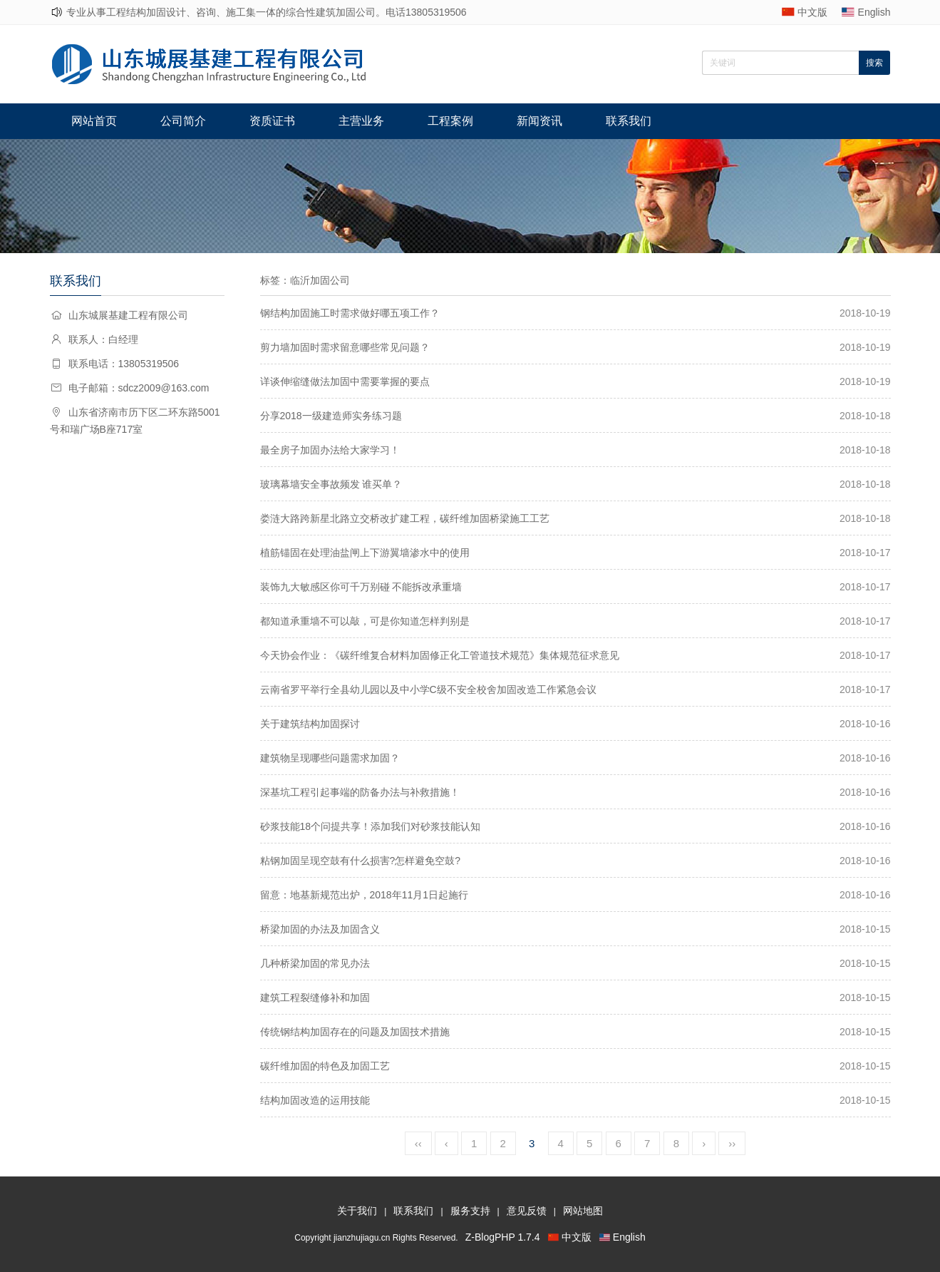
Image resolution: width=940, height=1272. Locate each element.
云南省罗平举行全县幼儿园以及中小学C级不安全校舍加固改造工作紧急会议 (428, 689)
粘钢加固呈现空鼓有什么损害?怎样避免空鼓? (360, 860)
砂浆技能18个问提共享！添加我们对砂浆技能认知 (370, 826)
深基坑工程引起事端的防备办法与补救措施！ (360, 792)
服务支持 (470, 1210)
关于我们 (357, 1210)
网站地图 (583, 1210)
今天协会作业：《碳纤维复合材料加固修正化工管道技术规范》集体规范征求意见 (439, 655)
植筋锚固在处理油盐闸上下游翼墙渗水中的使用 (365, 552)
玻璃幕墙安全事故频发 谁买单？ (331, 484)
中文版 (812, 12)
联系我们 (628, 121)
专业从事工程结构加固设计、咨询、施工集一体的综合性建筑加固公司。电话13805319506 (266, 12)
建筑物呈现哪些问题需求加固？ (330, 758)
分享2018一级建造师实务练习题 (331, 415)
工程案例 (450, 121)
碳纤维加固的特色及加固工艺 (325, 1066)
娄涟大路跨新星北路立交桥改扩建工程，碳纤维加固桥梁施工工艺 (404, 518)
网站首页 (94, 121)
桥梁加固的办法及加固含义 (320, 929)
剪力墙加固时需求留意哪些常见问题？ (345, 347)
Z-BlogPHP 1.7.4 (502, 1237)
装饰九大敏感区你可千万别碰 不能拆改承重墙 (361, 587)
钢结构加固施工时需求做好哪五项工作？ (350, 313)
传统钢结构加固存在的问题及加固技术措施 (355, 1031)
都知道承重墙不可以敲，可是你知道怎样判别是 (365, 621)
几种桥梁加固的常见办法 (315, 963)
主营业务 (361, 121)
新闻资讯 (539, 121)
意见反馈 (527, 1210)
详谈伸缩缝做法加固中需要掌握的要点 (345, 381)
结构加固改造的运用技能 (315, 1100)
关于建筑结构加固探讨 (310, 723)
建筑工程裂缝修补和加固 (315, 997)
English (874, 12)
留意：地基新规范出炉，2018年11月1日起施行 (364, 895)
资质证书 (272, 121)
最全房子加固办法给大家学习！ (330, 450)
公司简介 (183, 121)
